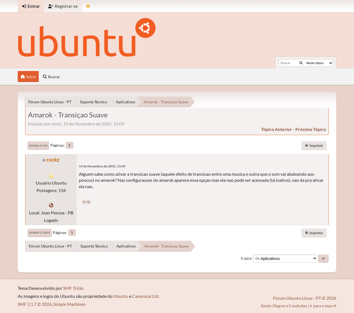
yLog (86, 201)
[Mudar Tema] (88, 6)
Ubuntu (120, 296)
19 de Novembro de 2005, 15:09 (102, 166)
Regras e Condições (290, 305)
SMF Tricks (73, 288)
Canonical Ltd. (145, 296)
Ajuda (266, 305)
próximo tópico (310, 129)
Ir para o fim (38, 145)
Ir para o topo (39, 232)
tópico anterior (276, 129)
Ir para (246, 258)
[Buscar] (301, 63)
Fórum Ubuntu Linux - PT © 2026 (304, 298)
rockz (52, 159)
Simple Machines (69, 304)
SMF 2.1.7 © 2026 (35, 304)
